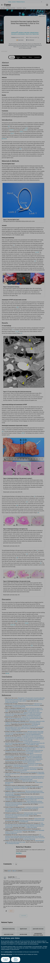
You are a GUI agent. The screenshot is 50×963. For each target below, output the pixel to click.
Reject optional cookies (15, 959)
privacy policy (8, 952)
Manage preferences (6, 954)
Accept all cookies (5, 959)
